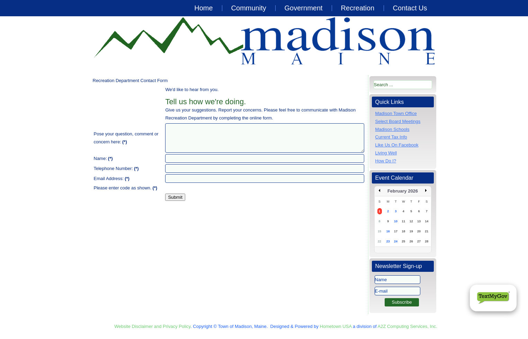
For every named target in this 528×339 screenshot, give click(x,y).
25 (403, 241)
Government (304, 8)
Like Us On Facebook (397, 145)
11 (403, 221)
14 (426, 221)
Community (248, 8)
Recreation (358, 8)
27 (419, 241)
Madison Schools (392, 129)
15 (379, 231)
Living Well (386, 152)
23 (388, 241)
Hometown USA (336, 326)
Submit (175, 197)
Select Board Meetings (398, 121)
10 (395, 221)
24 (395, 241)
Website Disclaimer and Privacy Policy (152, 326)
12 (411, 221)
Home (203, 8)
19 (411, 231)
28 (426, 241)
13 (419, 221)
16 (388, 231)
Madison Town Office (396, 113)
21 (426, 231)
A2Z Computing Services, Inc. (407, 326)
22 (379, 241)
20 (419, 231)
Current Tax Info (391, 137)
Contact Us (410, 8)
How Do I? (385, 160)
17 (395, 231)
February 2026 (402, 191)
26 (411, 241)
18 (403, 231)
